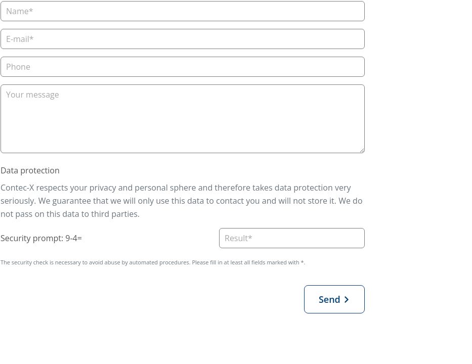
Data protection (30, 170)
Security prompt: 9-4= (41, 238)
